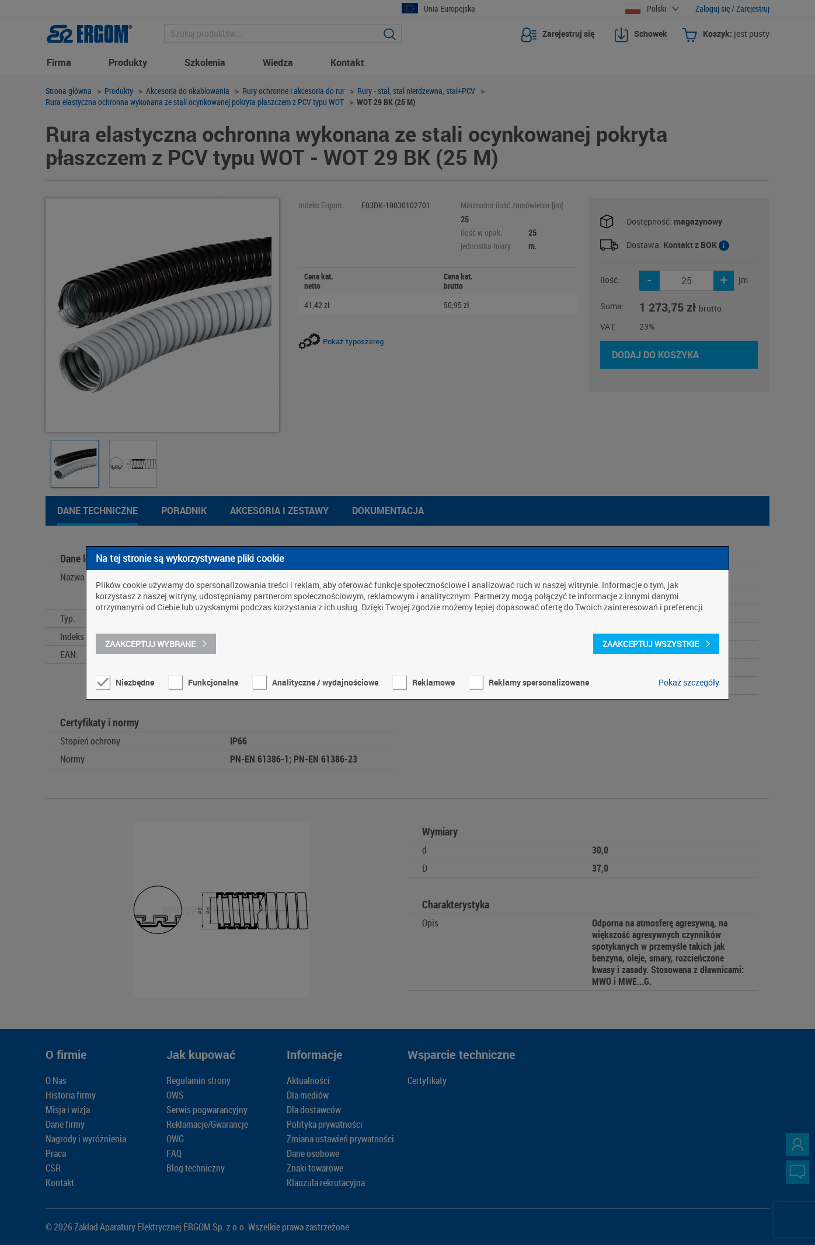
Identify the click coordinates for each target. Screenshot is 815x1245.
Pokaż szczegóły (689, 682)
